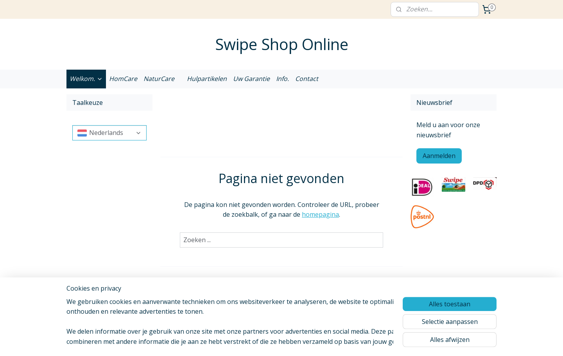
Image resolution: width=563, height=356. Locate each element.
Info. (282, 78)
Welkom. (86, 78)
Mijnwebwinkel (371, 342)
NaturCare (158, 78)
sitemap (257, 342)
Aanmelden (439, 155)
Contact (306, 78)
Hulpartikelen (207, 78)
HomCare (123, 78)
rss (273, 342)
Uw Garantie (251, 78)
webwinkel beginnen (303, 342)
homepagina (320, 214)
